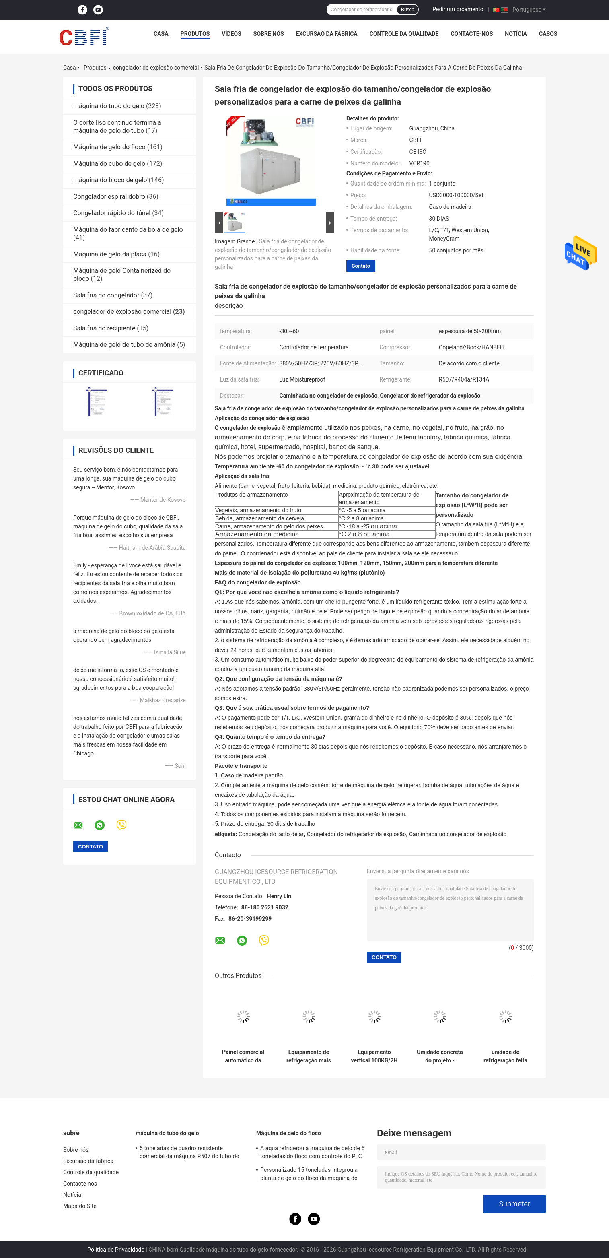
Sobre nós (268, 34)
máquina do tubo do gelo (108, 106)
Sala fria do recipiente (104, 328)
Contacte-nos (472, 34)
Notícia (516, 34)
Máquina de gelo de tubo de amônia (124, 345)
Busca (407, 9)
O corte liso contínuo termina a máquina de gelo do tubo (117, 126)
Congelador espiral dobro (109, 196)
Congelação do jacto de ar (271, 834)
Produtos (195, 34)
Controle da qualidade (404, 34)
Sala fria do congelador (106, 295)
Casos (548, 34)
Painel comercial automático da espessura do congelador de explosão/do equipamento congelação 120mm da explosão (243, 1056)
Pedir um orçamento (457, 9)
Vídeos (231, 34)
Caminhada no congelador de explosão (457, 834)
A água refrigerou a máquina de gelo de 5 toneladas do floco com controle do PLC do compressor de (312, 1153)
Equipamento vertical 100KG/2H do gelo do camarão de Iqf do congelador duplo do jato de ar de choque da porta (374, 1056)
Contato (361, 266)
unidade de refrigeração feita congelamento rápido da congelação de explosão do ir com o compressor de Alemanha (505, 1056)
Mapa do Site (80, 1206)
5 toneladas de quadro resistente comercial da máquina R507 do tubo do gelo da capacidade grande (189, 1153)
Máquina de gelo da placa (109, 254)
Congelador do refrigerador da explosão (356, 834)
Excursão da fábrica (327, 34)
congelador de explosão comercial (156, 67)
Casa (161, 34)
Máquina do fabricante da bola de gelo (128, 229)
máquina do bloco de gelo (110, 180)
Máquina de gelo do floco (109, 147)
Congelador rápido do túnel (111, 213)
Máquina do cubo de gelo (109, 163)
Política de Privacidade (115, 1249)
